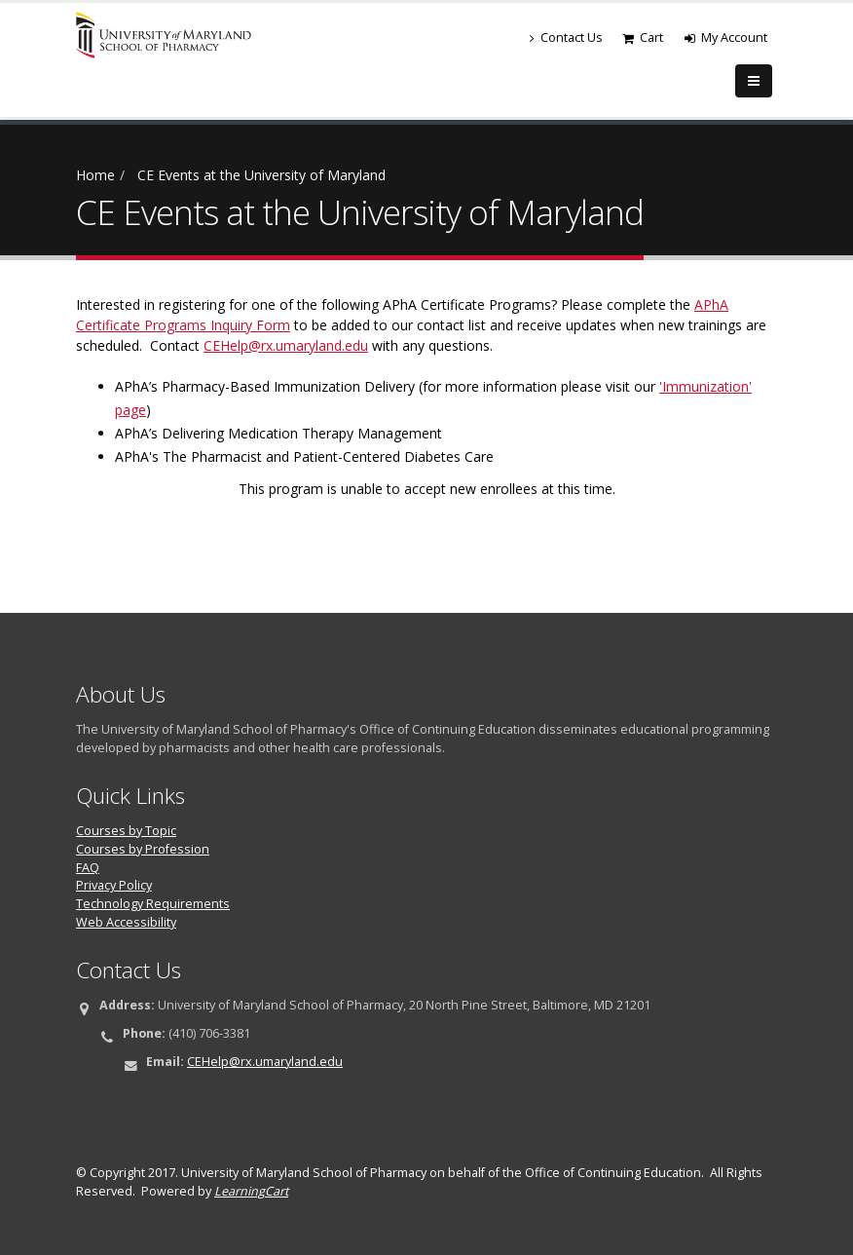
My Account (726, 37)
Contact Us (566, 37)
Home (95, 175)
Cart (642, 37)
